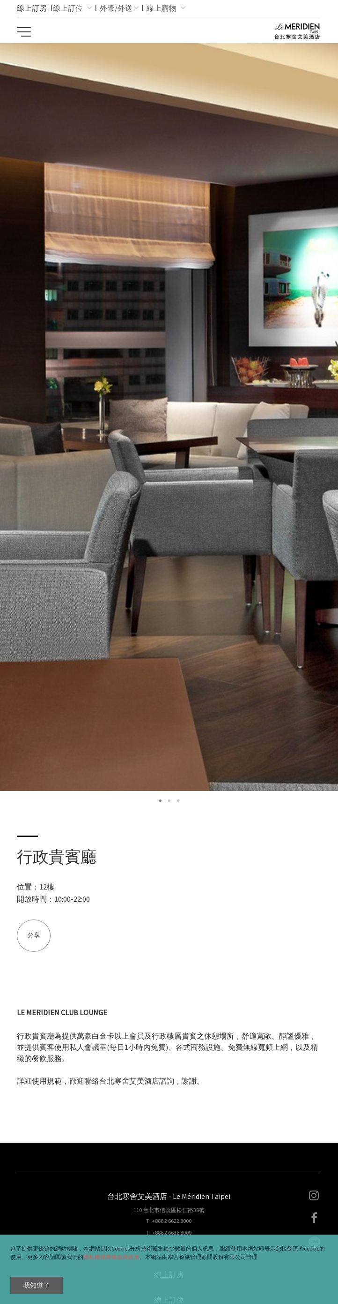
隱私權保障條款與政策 (111, 1256)
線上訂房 (32, 8)
